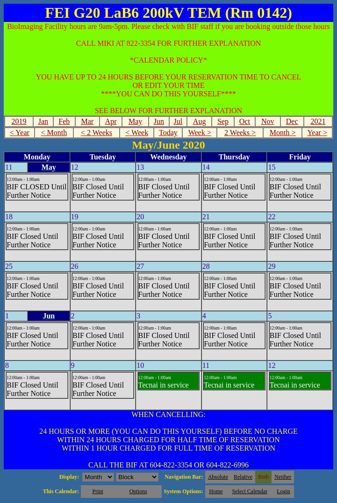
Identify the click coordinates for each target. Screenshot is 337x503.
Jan (43, 121)
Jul (178, 121)
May (135, 121)
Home (215, 491)
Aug (199, 121)
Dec (292, 121)
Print (97, 491)
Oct (244, 121)
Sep (223, 121)
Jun (159, 121)
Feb (64, 121)
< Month (54, 133)
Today (168, 133)
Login (283, 491)
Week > (199, 133)
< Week (136, 133)
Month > (283, 133)
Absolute (218, 477)
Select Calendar (250, 491)
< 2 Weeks (96, 133)
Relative (243, 477)
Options (138, 491)
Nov (267, 121)
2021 (317, 121)
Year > (317, 133)
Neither (282, 477)
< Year (19, 133)
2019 (19, 121)
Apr (111, 121)
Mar (87, 121)
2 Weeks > (240, 133)
